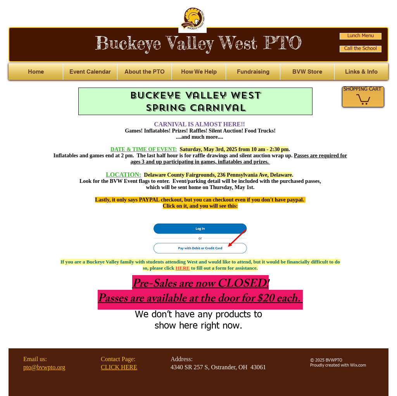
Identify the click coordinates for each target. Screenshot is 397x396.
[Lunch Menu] (360, 36)
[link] (363, 99)
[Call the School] (360, 49)
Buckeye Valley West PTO (198, 42)
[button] (361, 71)
